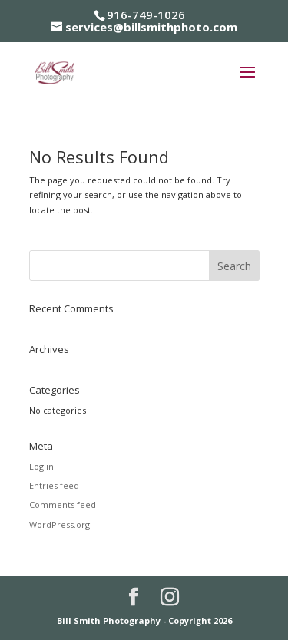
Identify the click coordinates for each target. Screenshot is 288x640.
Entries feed (54, 485)
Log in (41, 466)
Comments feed (62, 504)
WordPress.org (59, 524)
